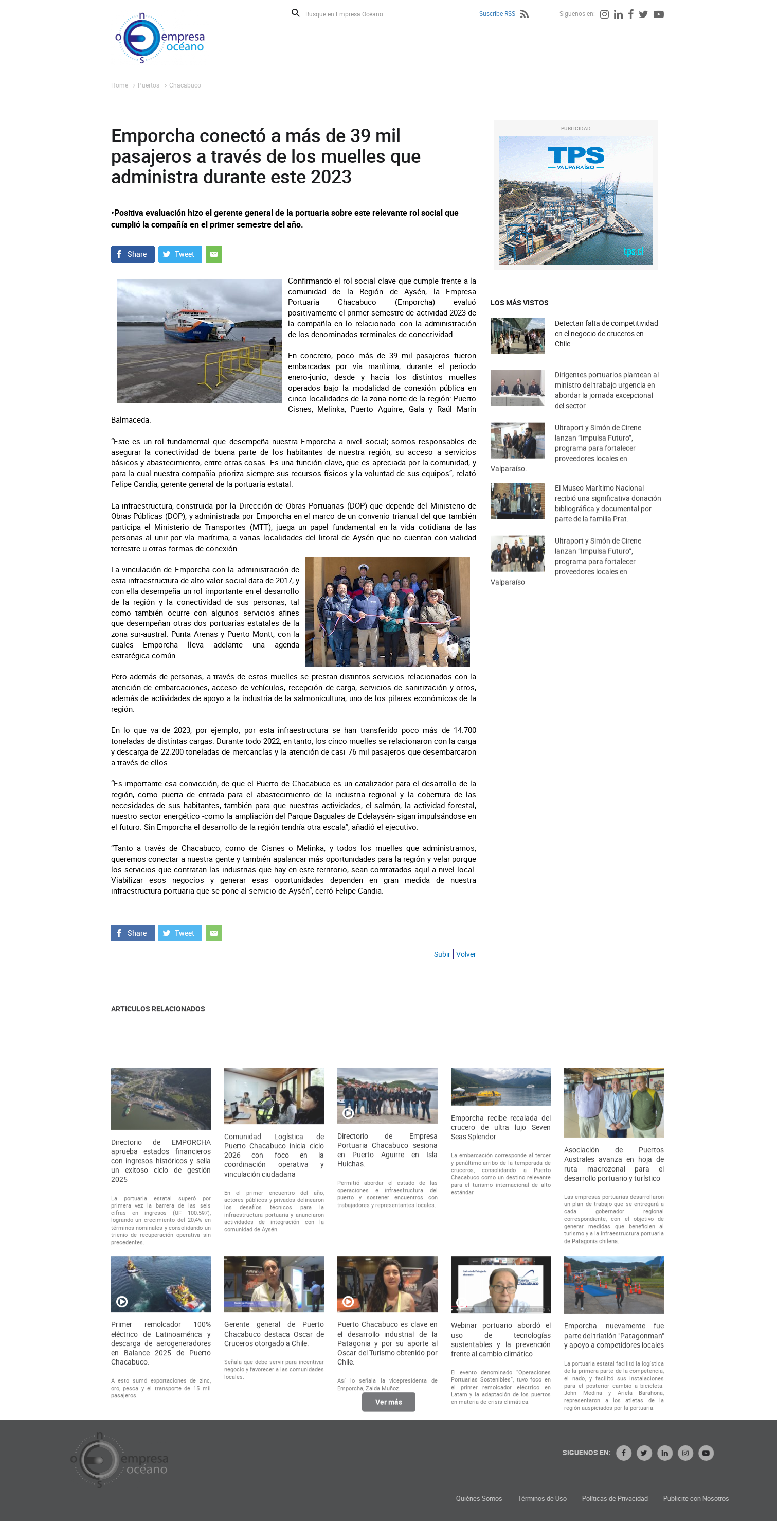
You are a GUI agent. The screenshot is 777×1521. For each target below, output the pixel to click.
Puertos (148, 85)
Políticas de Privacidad (722, 1498)
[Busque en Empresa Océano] (351, 14)
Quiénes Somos (587, 1498)
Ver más (388, 1409)
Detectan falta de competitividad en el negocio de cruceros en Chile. (606, 334)
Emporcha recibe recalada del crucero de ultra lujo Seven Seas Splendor (501, 1267)
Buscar (296, 13)
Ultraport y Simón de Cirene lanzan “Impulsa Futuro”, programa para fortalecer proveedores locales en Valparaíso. (566, 468)
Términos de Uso (649, 1498)
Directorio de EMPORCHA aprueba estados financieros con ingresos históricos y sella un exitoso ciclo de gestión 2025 (161, 1300)
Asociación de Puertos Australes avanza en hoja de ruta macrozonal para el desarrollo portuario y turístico (614, 1303)
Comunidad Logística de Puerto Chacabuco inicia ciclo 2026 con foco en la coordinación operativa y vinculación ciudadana (274, 1294)
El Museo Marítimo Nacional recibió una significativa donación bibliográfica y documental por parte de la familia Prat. (608, 519)
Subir (442, 954)
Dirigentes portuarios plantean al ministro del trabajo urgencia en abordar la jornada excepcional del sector (607, 406)
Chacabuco (185, 85)
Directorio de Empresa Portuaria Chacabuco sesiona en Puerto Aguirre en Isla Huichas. (387, 1289)
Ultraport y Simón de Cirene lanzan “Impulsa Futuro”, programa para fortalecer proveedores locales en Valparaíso (566, 581)
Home (119, 85)
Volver (466, 954)
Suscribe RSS (497, 13)
